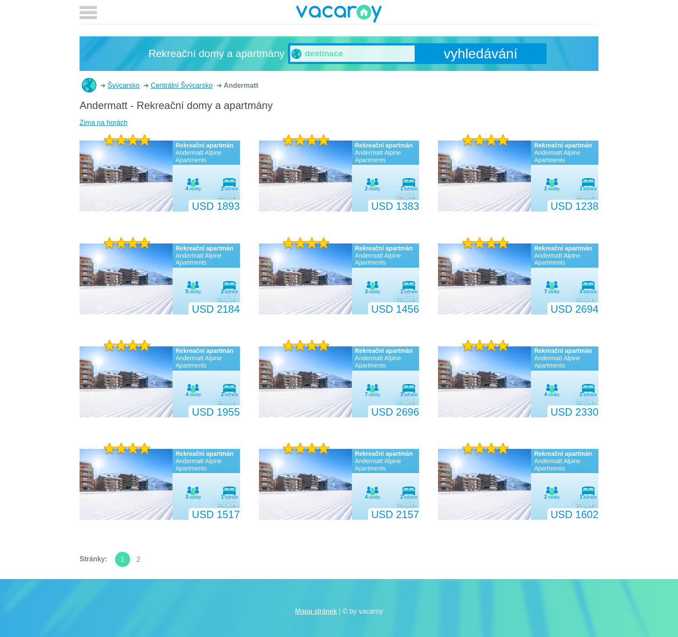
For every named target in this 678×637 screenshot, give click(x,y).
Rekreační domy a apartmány (89, 85)
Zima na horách (104, 122)
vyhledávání (481, 53)
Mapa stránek (316, 611)
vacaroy (339, 15)
